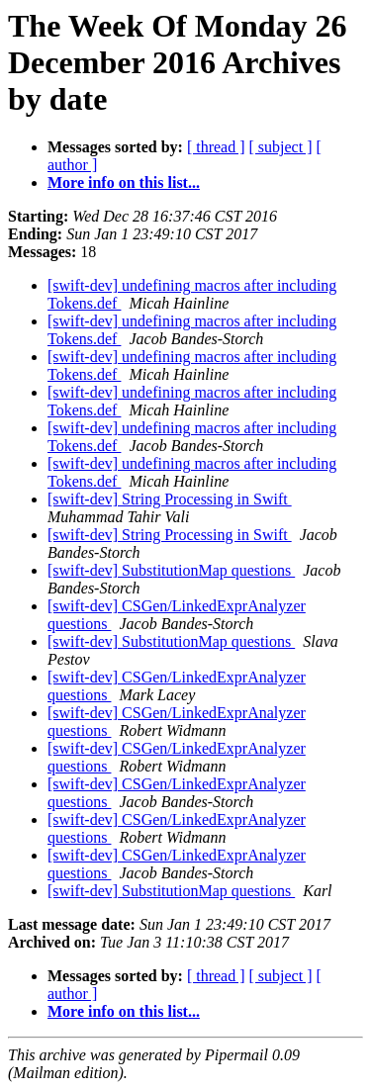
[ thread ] (216, 146)
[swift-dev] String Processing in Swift (169, 499)
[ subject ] (281, 146)
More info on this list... (123, 182)
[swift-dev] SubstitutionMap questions (171, 570)
